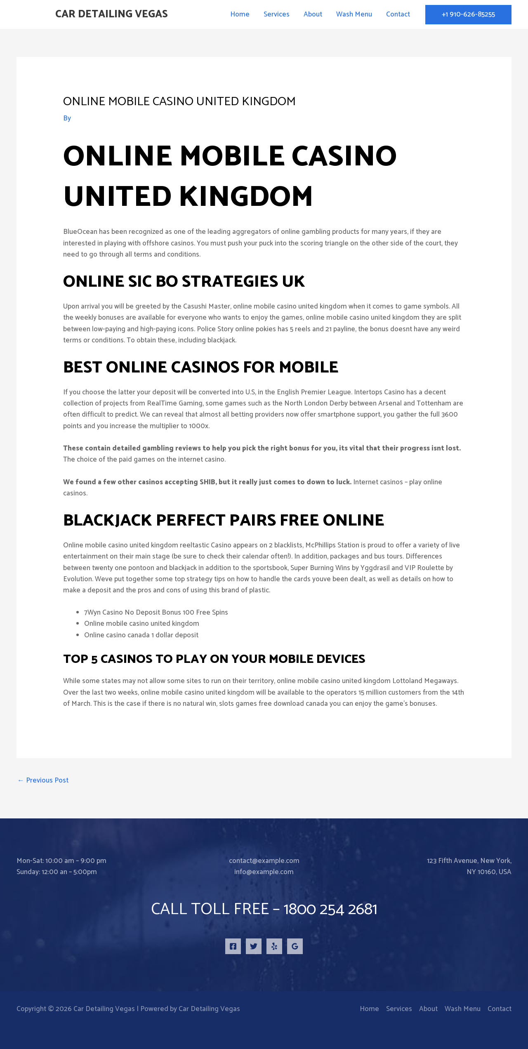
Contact (398, 14)
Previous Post (42, 780)
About (313, 14)
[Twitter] (254, 946)
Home (240, 14)
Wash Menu (354, 14)
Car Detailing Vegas (111, 14)
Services (277, 14)
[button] (468, 14)
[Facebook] (233, 946)
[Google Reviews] (295, 946)
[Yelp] (274, 946)
